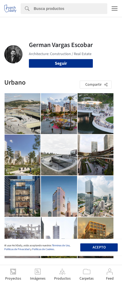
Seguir (61, 63)
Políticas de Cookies (43, 249)
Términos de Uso (61, 245)
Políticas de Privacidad (17, 249)
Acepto (99, 247)
